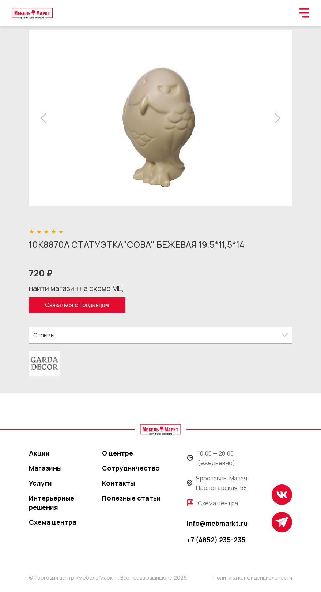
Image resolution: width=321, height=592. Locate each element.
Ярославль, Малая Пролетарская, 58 (217, 483)
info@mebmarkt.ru (217, 523)
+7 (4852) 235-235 (216, 539)
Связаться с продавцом (77, 305)
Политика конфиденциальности (252, 577)
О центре (117, 453)
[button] (45, 118)
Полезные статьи (131, 498)
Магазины (45, 468)
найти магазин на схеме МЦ (76, 288)
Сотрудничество (131, 468)
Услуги (40, 483)
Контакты (118, 483)
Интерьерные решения (51, 503)
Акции (39, 453)
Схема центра (52, 522)
